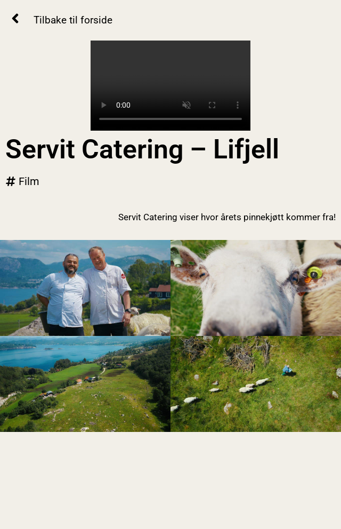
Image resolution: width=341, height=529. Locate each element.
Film (29, 181)
